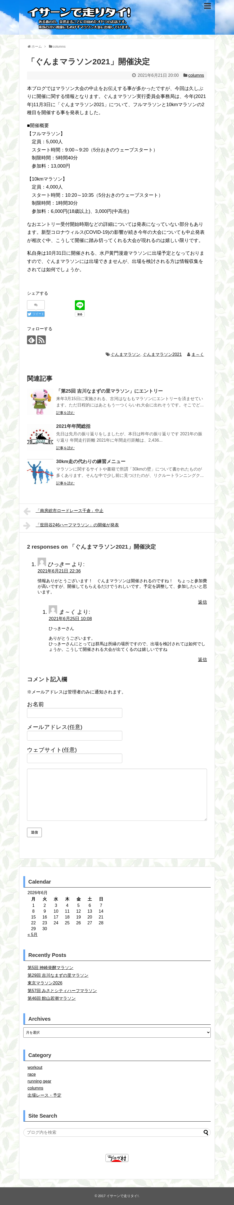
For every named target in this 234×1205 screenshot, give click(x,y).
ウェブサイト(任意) (52, 750)
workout (35, 1067)
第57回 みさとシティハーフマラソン (62, 990)
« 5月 (33, 934)
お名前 (35, 704)
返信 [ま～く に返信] (202, 659)
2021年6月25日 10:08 (70, 618)
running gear (39, 1081)
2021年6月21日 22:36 (59, 571)
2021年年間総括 (73, 426)
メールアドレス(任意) (54, 727)
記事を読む (65, 413)
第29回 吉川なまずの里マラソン (58, 975)
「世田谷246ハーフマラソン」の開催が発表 (71, 525)
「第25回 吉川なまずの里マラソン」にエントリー (109, 391)
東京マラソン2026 (45, 983)
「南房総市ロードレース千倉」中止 (63, 511)
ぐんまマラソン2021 (162, 354)
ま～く (197, 354)
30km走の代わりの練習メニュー (90, 461)
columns (196, 75)
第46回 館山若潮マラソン (52, 998)
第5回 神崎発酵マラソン (50, 967)
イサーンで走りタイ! (122, 1196)
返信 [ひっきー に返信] (202, 602)
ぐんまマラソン (125, 354)
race (32, 1074)
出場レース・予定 (44, 1095)
